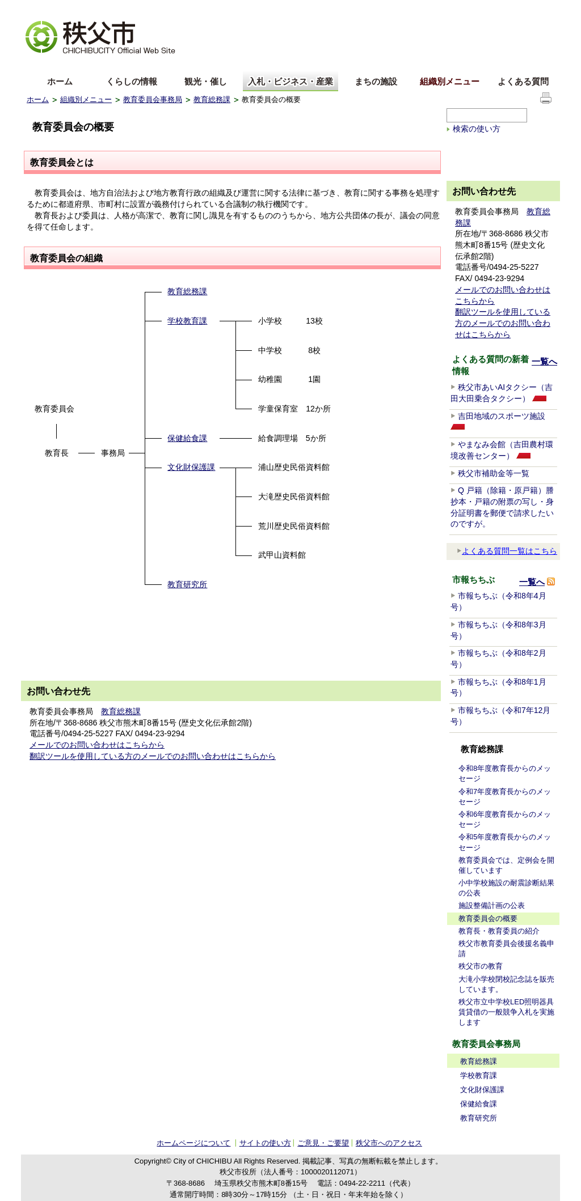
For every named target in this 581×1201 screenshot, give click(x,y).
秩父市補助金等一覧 (493, 473)
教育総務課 (211, 99)
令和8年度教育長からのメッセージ (504, 773)
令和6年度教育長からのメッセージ (504, 819)
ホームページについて (193, 1143)
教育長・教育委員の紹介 (499, 931)
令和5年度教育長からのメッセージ (504, 842)
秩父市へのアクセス (389, 1143)
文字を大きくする (54, 9)
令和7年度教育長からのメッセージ (504, 796)
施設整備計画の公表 (491, 905)
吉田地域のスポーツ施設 (501, 416)
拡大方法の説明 (115, 9)
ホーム (60, 81)
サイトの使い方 (527, 8)
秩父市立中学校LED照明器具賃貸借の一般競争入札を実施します (506, 1012)
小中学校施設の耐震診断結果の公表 (506, 888)
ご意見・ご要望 (323, 1143)
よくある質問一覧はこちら (507, 550)
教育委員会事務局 (152, 99)
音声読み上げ (415, 9)
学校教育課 (187, 320)
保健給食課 (187, 438)
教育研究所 (187, 584)
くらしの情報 (131, 81)
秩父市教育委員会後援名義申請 (506, 948)
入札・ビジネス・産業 (290, 81)
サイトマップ (469, 7)
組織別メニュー (449, 81)
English (40, 64)
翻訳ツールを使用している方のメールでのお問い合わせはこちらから (153, 756)
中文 (78, 64)
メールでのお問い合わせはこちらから (97, 744)
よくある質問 (523, 81)
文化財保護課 (191, 467)
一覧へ (544, 361)
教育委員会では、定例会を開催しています (506, 865)
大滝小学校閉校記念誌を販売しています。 (506, 984)
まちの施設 (376, 81)
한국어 (116, 64)
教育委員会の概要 (487, 918)
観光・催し (205, 81)
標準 (204, 9)
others (154, 64)
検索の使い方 (476, 128)
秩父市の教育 (480, 966)
